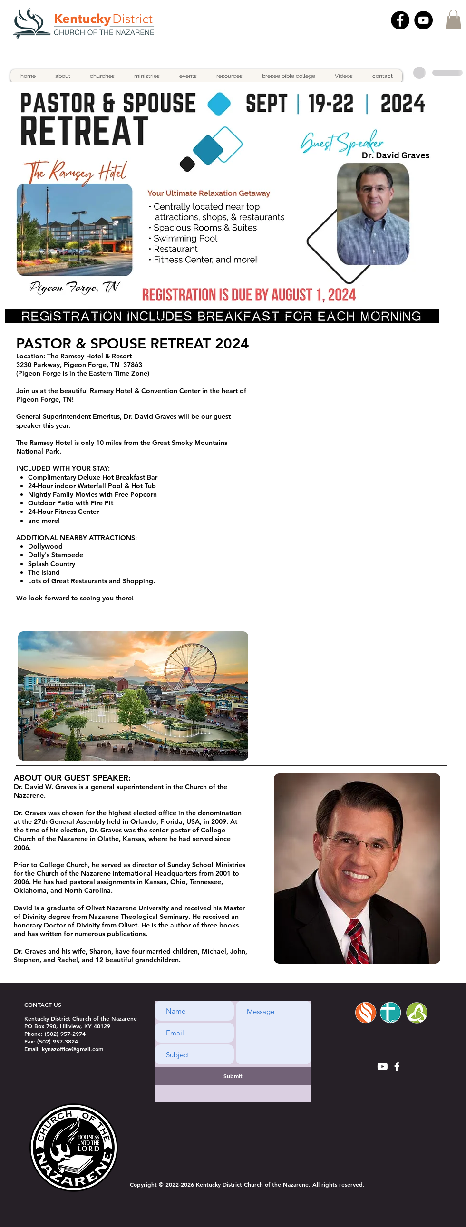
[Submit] (233, 1076)
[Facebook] (400, 20)
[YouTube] (423, 20)
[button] (453, 19)
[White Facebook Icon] (397, 1066)
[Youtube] (382, 1066)
